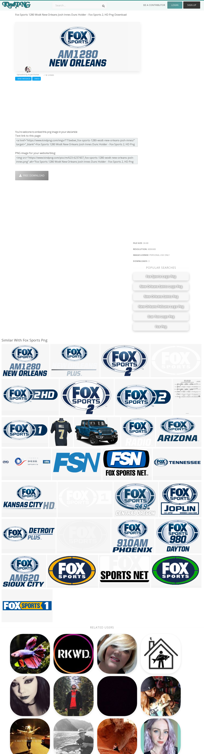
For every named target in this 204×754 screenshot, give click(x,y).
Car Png (124, 696)
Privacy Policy (162, 710)
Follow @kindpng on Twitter (171, 729)
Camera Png (92, 696)
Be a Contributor (154, 5)
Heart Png (56, 724)
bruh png (21, 715)
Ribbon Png (57, 710)
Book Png (125, 715)
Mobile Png (57, 719)
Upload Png (161, 715)
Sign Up (191, 5)
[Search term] (79, 5)
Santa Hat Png (58, 701)
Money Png (126, 692)
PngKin (54, 715)
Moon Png (91, 710)
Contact (158, 696)
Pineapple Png (128, 706)
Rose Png (55, 706)
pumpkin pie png (25, 706)
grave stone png (25, 696)
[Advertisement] (77, 104)
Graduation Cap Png (97, 715)
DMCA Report (162, 706)
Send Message (23, 78)
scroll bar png (23, 710)
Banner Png (126, 724)
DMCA (36, 78)
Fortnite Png (92, 724)
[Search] (103, 6)
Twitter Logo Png (60, 696)
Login (174, 5)
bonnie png (22, 719)
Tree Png (90, 701)
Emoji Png (125, 710)
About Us (159, 692)
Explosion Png (93, 719)
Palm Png (90, 692)
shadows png (23, 692)
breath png (22, 701)
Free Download (31, 175)
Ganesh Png (126, 719)
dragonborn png (25, 724)
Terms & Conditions (166, 701)
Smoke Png (91, 706)
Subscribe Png (58, 692)
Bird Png (124, 701)
